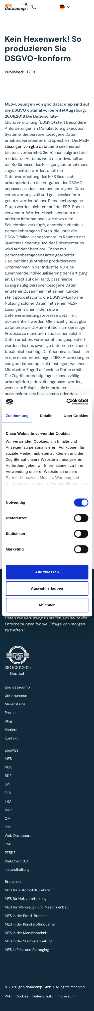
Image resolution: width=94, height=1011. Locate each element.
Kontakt (12, 737)
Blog (9, 721)
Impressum (65, 996)
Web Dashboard (19, 835)
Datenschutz (42, 996)
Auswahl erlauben (47, 588)
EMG (10, 843)
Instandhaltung (18, 867)
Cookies (22, 996)
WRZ (10, 810)
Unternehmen (17, 696)
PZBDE (11, 851)
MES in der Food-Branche (26, 915)
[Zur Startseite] (18, 7)
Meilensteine (16, 704)
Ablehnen (46, 605)
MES (9, 760)
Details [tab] (46, 415)
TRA (9, 801)
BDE (9, 777)
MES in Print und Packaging (27, 949)
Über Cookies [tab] (76, 415)
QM (9, 818)
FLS (9, 793)
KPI (8, 785)
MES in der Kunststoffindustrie (30, 924)
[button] (41, 7)
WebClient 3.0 (17, 859)
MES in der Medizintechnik (27, 932)
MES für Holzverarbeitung (26, 899)
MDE (9, 768)
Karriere (12, 729)
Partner (12, 712)
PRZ (9, 826)
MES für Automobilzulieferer (28, 891)
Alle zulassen (47, 572)
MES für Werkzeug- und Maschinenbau (37, 907)
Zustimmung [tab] (17, 415)
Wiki (8, 996)
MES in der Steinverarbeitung (29, 940)
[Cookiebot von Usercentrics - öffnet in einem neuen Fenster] (67, 401)
